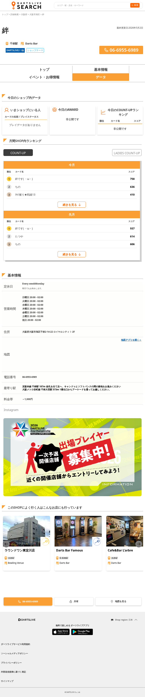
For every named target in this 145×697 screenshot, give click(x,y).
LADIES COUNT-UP (127, 153)
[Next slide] (138, 544)
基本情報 (101, 69)
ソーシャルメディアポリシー (14, 653)
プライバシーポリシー (11, 662)
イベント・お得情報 (44, 77)
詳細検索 (14, 14)
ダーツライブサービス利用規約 (15, 644)
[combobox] (91, 5)
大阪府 (24, 14)
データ (101, 77)
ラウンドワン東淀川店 (20, 550)
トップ (5, 14)
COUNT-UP (18, 153)
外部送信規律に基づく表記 (13, 671)
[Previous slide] (6, 544)
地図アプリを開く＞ (131, 339)
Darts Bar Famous (69, 550)
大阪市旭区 (34, 14)
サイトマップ (7, 681)
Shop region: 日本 (124, 619)
